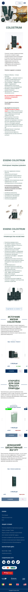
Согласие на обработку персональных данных (13, 537)
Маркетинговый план (7, 517)
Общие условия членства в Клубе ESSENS (12, 532)
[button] (25, 355)
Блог (3, 520)
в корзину (11, 371)
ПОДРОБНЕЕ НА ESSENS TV (14, 309)
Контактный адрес (8, 546)
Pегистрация (5, 515)
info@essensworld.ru (6, 553)
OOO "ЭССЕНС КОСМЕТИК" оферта (10, 535)
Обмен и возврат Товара (8, 530)
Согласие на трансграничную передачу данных (13, 540)
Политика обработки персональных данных (12, 527)
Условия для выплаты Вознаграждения (11, 542)
